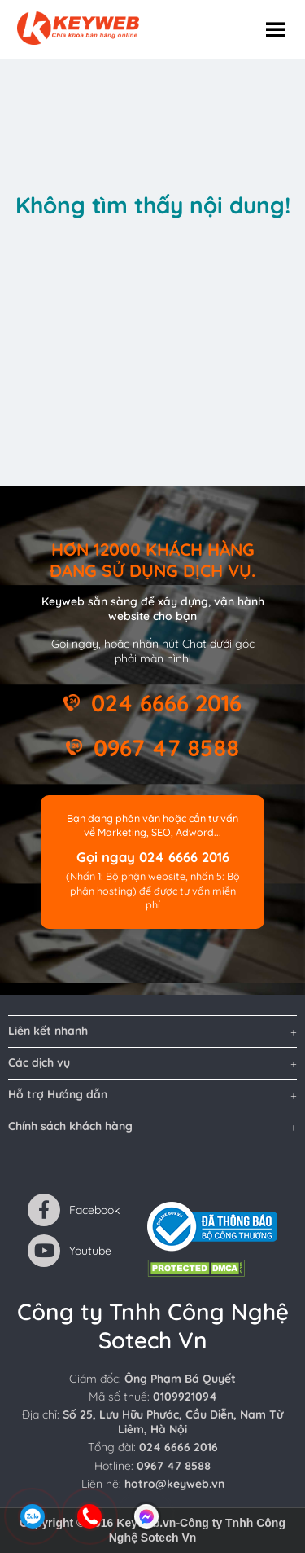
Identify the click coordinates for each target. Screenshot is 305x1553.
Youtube (69, 1250)
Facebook (74, 1210)
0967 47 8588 (166, 747)
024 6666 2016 (166, 703)
